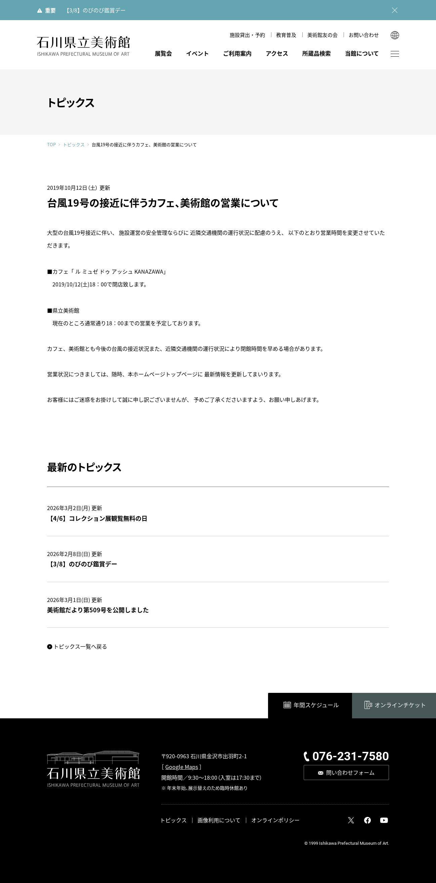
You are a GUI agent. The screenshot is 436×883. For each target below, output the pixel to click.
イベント (197, 53)
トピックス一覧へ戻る (80, 646)
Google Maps (181, 767)
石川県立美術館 (83, 46)
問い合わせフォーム (350, 772)
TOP (51, 144)
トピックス (74, 144)
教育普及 (286, 34)
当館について (362, 53)
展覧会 (163, 53)
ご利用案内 (237, 53)
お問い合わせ (364, 34)
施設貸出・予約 (247, 34)
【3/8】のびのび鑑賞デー (95, 10)
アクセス (277, 53)
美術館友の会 (322, 34)
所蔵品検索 (316, 53)
